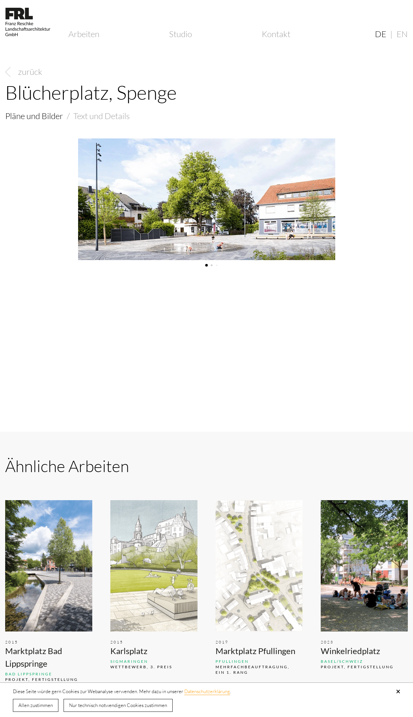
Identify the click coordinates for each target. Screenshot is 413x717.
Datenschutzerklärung (207, 691)
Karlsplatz (128, 651)
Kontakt (276, 34)
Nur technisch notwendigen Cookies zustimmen (118, 705)
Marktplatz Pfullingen (255, 651)
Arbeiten (83, 34)
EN (402, 34)
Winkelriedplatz (350, 651)
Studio (180, 34)
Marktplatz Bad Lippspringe (33, 657)
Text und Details (101, 116)
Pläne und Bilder (34, 116)
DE (380, 34)
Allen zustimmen (35, 705)
